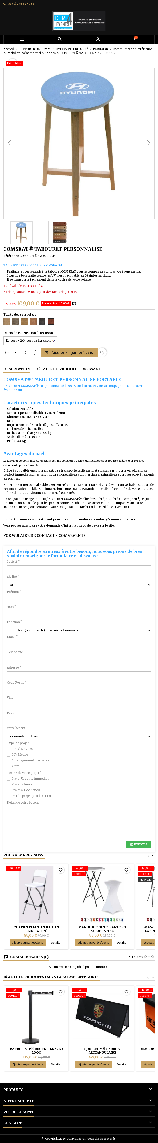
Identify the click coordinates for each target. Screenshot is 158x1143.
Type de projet (19, 743)
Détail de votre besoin (23, 803)
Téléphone (16, 652)
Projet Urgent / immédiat (30, 779)
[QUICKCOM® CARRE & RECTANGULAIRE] (102, 993)
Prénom (14, 592)
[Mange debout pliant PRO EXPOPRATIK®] (102, 871)
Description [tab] (16, 369)
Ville (10, 698)
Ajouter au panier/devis (69, 352)
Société (13, 561)
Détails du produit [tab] (56, 369)
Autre (16, 766)
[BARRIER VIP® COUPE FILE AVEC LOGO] (36, 993)
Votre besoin (16, 728)
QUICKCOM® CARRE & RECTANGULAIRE (102, 1050)
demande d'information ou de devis (72, 525)
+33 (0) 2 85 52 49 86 (20, 3)
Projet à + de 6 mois (26, 790)
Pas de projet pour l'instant (31, 796)
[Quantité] (25, 352)
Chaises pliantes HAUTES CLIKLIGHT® (36, 929)
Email (12, 637)
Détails (57, 942)
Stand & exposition (25, 749)
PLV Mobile (20, 755)
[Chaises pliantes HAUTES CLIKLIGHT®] (36, 869)
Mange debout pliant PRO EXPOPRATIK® (102, 929)
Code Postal (16, 683)
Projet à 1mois (22, 784)
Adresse (14, 667)
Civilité (13, 577)
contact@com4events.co (113, 519)
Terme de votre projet (24, 773)
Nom (11, 607)
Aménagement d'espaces (30, 760)
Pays (10, 713)
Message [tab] (91, 369)
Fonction (14, 622)
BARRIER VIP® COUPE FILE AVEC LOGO (36, 1050)
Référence (11, 256)
